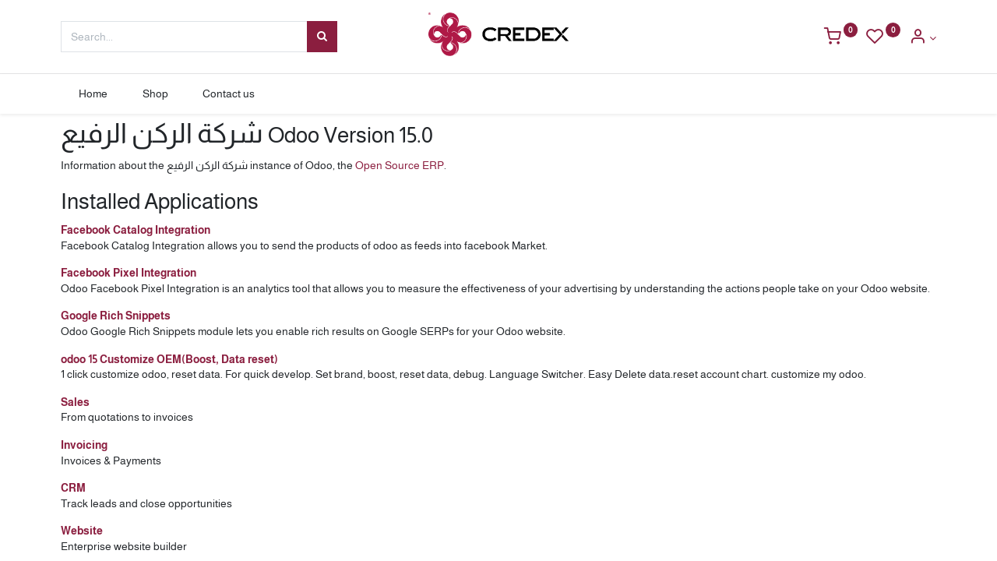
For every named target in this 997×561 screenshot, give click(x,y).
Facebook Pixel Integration (128, 272)
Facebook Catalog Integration (135, 230)
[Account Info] (922, 38)
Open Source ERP (399, 165)
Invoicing (84, 445)
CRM (73, 488)
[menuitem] (93, 94)
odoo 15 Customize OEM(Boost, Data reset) (169, 359)
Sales (75, 402)
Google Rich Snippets (116, 315)
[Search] (322, 36)
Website (82, 530)
